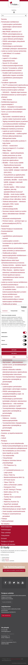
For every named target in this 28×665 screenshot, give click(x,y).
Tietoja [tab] (23, 310)
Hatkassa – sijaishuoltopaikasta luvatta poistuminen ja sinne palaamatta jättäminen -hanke (13, 155)
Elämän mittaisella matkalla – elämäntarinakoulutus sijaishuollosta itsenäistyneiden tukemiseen (15, 372)
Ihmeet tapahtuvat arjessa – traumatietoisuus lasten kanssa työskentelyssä (13, 277)
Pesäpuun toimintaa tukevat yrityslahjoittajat (12, 462)
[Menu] (14, 11)
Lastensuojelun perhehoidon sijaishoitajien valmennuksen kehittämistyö (12, 26)
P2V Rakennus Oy (10, 465)
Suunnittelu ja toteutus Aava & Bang (19, 663)
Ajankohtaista (5, 430)
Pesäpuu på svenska (8, 544)
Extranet (4, 538)
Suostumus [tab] (5, 310)
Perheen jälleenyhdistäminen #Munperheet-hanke (12, 137)
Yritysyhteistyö (7, 458)
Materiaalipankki (6, 527)
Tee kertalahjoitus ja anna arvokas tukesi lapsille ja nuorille (14, 452)
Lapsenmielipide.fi (7, 104)
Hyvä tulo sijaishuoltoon (10, 160)
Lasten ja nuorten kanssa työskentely (13, 51)
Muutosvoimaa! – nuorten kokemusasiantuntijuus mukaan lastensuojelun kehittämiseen (13, 299)
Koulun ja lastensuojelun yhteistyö (12, 90)
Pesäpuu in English (7, 541)
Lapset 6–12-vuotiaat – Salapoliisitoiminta (10, 59)
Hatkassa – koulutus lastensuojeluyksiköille (10, 419)
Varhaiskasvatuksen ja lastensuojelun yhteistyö (13, 96)
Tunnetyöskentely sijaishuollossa (14, 126)
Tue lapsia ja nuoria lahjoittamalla (12, 443)
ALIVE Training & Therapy (12, 489)
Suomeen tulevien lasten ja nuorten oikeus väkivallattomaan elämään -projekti (14, 213)
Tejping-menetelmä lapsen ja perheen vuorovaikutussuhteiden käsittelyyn (15, 123)
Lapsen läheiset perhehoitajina (13, 39)
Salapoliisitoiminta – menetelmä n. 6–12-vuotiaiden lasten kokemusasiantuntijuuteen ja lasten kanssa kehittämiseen (15, 290)
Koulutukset (5, 226)
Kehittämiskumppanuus (9, 102)
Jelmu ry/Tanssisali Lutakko (13, 485)
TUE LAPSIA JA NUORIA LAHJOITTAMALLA (14, 570)
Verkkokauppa (6, 529)
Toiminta (4, 19)
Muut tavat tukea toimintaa (11, 506)
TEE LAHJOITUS (6, 615)
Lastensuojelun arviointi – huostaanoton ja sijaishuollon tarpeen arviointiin (15, 243)
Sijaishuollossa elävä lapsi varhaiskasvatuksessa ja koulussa (12, 261)
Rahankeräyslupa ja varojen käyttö (14, 509)
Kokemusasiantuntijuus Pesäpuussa (13, 87)
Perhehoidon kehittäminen (10, 22)
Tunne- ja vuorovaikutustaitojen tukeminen (11, 113)
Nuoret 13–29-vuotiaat (10, 63)
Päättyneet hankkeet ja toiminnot (12, 129)
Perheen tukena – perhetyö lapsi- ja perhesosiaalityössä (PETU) (15, 222)
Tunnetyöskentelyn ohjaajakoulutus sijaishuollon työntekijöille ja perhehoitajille (14, 379)
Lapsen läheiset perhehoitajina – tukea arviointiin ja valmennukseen (14, 249)
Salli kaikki (14, 349)
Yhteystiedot (5, 535)
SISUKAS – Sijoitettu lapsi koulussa (15, 92)
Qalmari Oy (7, 494)
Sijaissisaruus (7, 44)
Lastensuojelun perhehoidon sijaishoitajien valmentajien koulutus (15, 388)
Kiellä (14, 356)
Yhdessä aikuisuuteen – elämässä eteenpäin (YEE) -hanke (14, 203)
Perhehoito (5, 384)
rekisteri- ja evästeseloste (16, 658)
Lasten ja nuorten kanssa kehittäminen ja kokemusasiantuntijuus (14, 283)
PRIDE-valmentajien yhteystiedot (14, 41)
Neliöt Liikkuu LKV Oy (11, 492)
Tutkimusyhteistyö (7, 521)
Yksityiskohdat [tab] (14, 310)
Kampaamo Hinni (9, 487)
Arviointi (4, 233)
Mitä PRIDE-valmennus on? (12, 31)
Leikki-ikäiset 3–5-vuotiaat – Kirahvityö (12, 55)
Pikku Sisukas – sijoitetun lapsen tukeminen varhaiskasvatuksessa (14, 271)
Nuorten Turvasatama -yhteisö (13, 68)
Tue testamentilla (8, 455)
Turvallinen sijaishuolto (9, 82)
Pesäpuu (14, 3)
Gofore (6, 468)
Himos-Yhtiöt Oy (9, 475)
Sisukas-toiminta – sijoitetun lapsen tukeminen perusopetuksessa (14, 266)
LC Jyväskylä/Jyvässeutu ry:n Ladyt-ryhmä (14, 471)
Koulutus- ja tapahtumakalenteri (12, 433)
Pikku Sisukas (7, 99)
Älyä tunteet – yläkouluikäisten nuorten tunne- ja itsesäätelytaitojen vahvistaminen (15, 364)
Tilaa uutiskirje (6, 532)
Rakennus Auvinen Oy (11, 501)
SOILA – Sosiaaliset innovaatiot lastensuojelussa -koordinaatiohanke (13, 108)
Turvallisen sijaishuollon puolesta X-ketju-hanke (15, 142)
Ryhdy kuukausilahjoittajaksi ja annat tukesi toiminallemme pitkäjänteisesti (15, 447)
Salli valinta (14, 353)
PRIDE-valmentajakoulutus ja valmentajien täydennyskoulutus (13, 35)
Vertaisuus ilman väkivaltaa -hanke (14, 199)
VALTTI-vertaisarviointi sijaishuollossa (15, 85)
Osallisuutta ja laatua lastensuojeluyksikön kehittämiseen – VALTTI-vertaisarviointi (15, 255)
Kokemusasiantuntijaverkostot (13, 65)
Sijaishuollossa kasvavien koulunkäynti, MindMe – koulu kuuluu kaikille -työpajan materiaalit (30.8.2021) (15, 168)
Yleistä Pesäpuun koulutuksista (11, 229)
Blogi (3, 435)
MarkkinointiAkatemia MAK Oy (14, 477)
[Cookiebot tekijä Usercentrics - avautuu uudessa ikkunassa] (21, 307)
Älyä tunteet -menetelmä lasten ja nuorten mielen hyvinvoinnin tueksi (14, 118)
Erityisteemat (5, 416)
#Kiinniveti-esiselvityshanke (12, 218)
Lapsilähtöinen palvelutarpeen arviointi (13, 79)
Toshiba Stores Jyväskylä (12, 497)
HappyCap (7, 499)
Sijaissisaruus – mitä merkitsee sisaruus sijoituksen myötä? (13, 405)
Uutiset (3, 438)
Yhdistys (4, 518)
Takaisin (7, 560)
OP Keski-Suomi (9, 480)
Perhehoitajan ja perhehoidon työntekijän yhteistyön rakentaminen (15, 47)
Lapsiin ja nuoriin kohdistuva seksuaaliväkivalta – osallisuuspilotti (15, 132)
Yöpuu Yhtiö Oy (9, 482)
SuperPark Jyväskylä (11, 504)
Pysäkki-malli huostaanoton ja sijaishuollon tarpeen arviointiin (13, 74)
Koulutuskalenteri (7, 231)
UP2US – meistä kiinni (10, 146)
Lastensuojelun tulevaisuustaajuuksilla (10, 208)
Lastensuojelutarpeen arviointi (11, 70)
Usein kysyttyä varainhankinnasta (14, 511)
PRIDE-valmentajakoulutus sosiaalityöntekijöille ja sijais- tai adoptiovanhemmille (13, 394)
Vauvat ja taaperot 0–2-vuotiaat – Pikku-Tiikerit (14, 149)
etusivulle (7, 559)
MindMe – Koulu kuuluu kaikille (13, 163)
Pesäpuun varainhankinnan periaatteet (12, 515)
